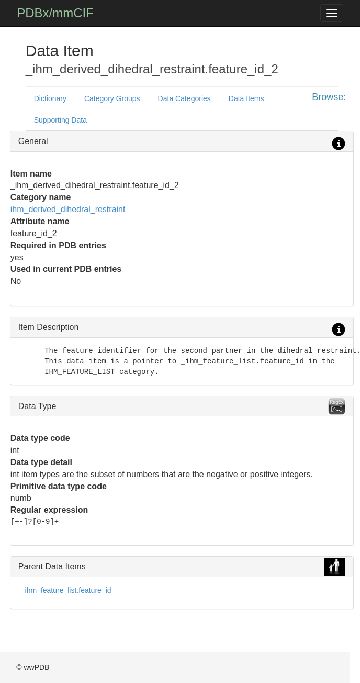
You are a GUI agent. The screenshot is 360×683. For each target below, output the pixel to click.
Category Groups (112, 98)
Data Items (246, 98)
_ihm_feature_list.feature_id (66, 590)
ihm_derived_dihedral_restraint (68, 209)
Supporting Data (60, 120)
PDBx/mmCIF (55, 13)
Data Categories (184, 98)
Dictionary (50, 98)
